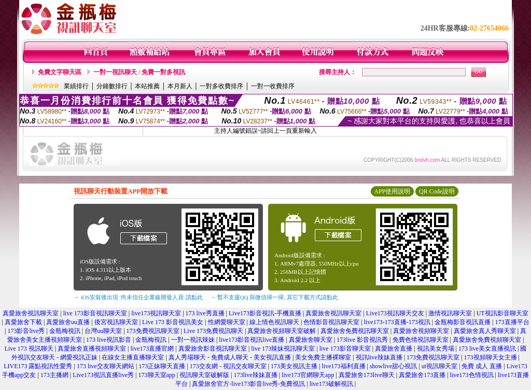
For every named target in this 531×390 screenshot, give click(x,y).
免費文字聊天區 (59, 72)
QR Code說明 (437, 191)
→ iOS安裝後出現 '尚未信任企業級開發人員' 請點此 (138, 297)
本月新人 (179, 86)
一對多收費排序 (221, 86)
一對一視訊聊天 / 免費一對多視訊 (139, 72)
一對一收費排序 (273, 86)
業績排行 (76, 86)
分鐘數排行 (112, 86)
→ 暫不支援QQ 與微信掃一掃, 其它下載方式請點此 (274, 297)
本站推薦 (147, 86)
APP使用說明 (392, 191)
